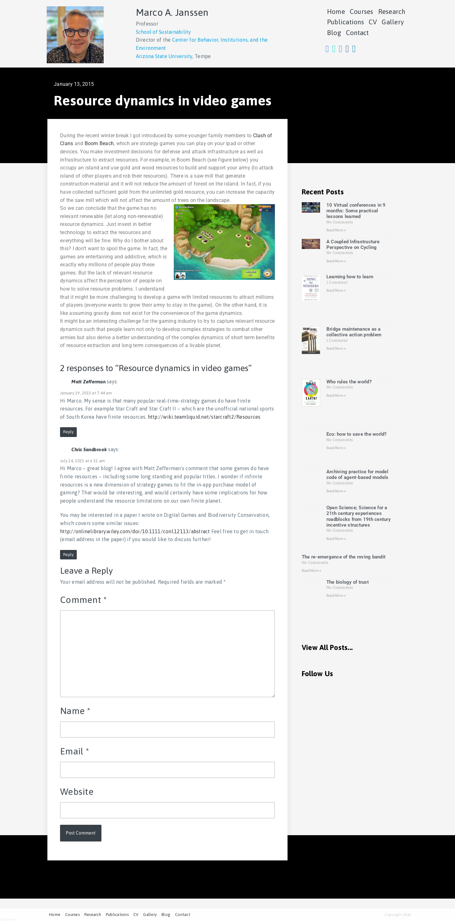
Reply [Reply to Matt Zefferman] (68, 431)
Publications (345, 22)
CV (373, 22)
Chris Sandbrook (89, 449)
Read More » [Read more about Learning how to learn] (336, 290)
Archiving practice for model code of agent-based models (357, 474)
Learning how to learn (349, 277)
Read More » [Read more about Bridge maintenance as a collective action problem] (336, 348)
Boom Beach (98, 143)
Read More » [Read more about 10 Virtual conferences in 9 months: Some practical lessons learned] (336, 230)
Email (74, 751)
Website (77, 791)
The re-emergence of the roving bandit (343, 557)
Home (336, 11)
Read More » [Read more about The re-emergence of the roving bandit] (312, 571)
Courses (361, 11)
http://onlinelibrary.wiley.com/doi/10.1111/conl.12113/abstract (135, 531)
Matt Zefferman (88, 381)
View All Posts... (327, 647)
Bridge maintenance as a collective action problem (353, 332)
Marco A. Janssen (172, 12)
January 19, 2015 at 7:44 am (86, 393)
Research (392, 11)
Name (75, 711)
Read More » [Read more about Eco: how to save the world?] (336, 448)
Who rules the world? (349, 382)
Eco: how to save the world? (356, 434)
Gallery (393, 22)
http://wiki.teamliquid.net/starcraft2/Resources (204, 417)
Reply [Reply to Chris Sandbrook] (68, 554)
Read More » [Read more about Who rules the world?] (336, 395)
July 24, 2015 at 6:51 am (82, 460)
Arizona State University (164, 56)
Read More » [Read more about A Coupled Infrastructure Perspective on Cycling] (336, 261)
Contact (357, 32)
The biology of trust (347, 582)
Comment (83, 599)
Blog (334, 32)
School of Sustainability (163, 32)
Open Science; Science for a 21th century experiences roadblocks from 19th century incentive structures (358, 516)
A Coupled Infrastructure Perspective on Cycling (352, 244)
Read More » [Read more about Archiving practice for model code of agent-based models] (336, 491)
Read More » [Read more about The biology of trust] (336, 595)
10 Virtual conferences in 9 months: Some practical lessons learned (356, 211)
